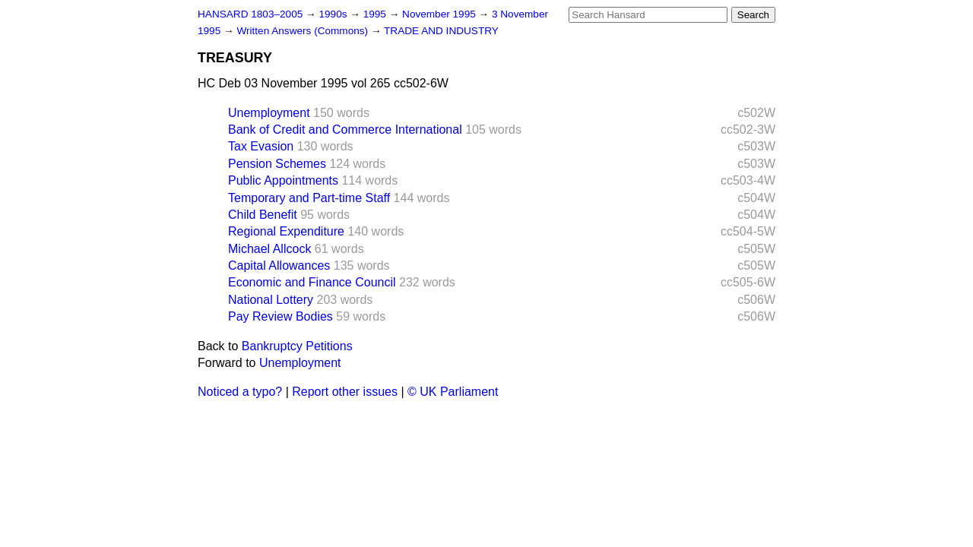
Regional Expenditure (286, 231)
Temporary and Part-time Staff (309, 197)
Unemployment (269, 112)
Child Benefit (262, 214)
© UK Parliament (452, 391)
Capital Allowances (279, 265)
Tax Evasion (260, 146)
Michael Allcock (269, 248)
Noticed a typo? (240, 391)
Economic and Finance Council (312, 282)
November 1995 (440, 14)
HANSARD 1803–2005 (250, 14)
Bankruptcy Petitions (297, 346)
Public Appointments (283, 180)
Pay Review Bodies (280, 316)
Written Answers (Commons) (303, 30)
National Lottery (270, 299)
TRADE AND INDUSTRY (441, 30)
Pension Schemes (277, 163)
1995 (376, 14)
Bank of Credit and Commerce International (345, 129)
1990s (334, 14)
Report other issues (345, 391)
